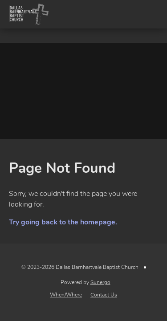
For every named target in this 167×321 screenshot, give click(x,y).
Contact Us (103, 294)
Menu (153, 14)
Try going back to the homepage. (63, 222)
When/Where (66, 294)
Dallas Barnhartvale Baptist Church (28, 14)
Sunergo (100, 282)
